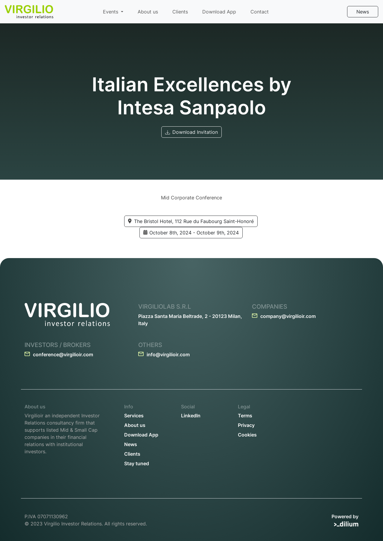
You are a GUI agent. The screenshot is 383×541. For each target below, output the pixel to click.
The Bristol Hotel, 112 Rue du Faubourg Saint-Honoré (191, 221)
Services (134, 416)
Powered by (345, 520)
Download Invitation (191, 132)
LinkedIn (190, 416)
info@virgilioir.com (164, 354)
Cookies (247, 435)
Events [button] (111, 12)
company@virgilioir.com (284, 316)
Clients (180, 12)
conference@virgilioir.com (59, 354)
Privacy (246, 425)
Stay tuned (136, 463)
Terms (245, 416)
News (362, 12)
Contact (259, 12)
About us (148, 12)
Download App (219, 12)
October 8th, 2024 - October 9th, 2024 (191, 233)
